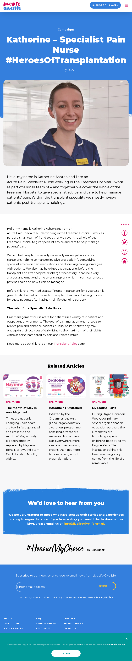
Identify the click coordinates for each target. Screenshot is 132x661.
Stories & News (46, 623)
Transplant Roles (65, 343)
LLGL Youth (11, 623)
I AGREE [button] (66, 653)
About (7, 618)
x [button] (126, 638)
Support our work (105, 5)
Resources (43, 628)
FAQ (38, 618)
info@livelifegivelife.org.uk (84, 523)
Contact (69, 618)
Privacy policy (73, 623)
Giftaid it (69, 628)
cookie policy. (117, 644)
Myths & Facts (13, 628)
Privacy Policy (104, 597)
